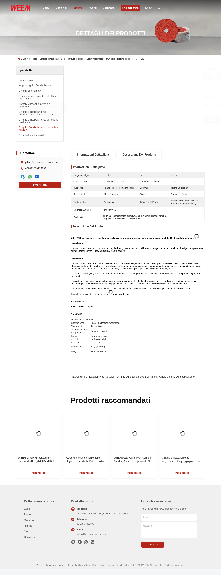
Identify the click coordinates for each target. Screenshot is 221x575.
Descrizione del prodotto (139, 154)
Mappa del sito (65, 565)
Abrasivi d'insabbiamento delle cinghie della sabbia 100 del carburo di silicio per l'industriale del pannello (86, 459)
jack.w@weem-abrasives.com (91, 534)
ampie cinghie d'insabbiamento (177, 376)
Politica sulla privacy (46, 565)
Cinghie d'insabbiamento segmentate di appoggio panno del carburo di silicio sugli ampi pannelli (181, 459)
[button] (23, 441)
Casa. (46, 7)
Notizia (28, 525)
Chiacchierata (130, 7)
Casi (26, 531)
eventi (93, 7)
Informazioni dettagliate (93, 154)
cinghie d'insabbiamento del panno (137, 376)
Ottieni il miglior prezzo (157, 119)
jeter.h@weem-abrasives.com (41, 162)
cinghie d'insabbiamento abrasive (95, 376)
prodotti (78, 7)
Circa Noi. (61, 7)
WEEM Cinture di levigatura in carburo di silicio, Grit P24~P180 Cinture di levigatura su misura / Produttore (36, 459)
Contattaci (109, 7)
